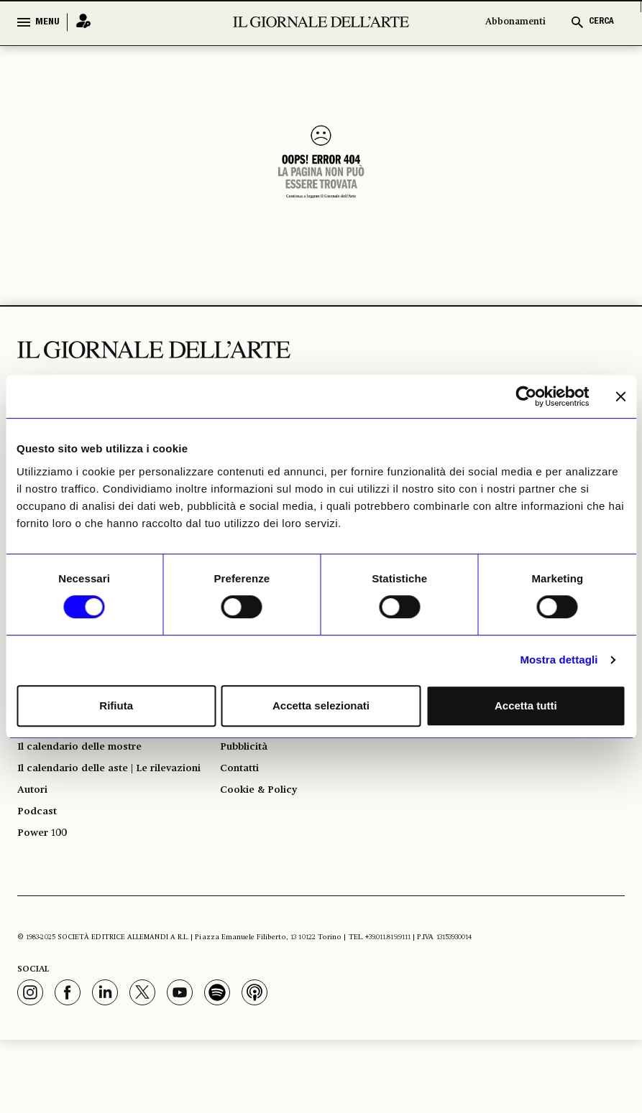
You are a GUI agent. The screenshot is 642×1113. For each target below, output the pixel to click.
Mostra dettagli (558, 659)
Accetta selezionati (321, 705)
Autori (34, 852)
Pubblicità (248, 783)
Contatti (242, 809)
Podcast (40, 878)
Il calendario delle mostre (91, 783)
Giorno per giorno (69, 757)
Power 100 (46, 904)
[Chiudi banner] (620, 396)
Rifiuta (116, 705)
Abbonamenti (515, 22)
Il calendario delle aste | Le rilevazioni (93, 818)
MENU (47, 22)
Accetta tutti (526, 705)
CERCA (601, 22)
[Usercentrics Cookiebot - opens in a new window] (526, 396)
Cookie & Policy (263, 835)
